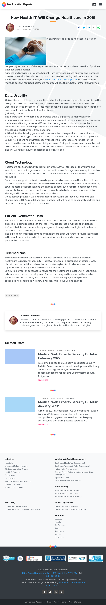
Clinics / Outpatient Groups (16, 469)
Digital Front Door (62, 477)
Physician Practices (13, 484)
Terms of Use (66, 602)
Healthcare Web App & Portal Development (72, 466)
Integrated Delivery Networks (16, 466)
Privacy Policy (53, 602)
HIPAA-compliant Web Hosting (67, 490)
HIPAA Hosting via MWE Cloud (67, 493)
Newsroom (59, 531)
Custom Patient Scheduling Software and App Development (74, 473)
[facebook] (79, 27)
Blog (57, 528)
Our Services (60, 525)
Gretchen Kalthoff (25, 26)
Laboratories (10, 478)
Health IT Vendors (12, 472)
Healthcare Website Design (16, 506)
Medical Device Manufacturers (18, 481)
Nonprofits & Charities (14, 487)
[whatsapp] (99, 27)
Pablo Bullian (69, 350)
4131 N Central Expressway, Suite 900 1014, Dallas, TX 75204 (49, 573)
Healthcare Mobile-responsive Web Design (22, 509)
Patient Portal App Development (68, 469)
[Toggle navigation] (100, 4)
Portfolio (58, 522)
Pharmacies (10, 475)
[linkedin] (89, 27)
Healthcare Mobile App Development (70, 463)
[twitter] (84, 27)
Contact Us (59, 537)
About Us (58, 519)
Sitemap (77, 602)
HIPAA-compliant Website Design (68, 496)
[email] (94, 27)
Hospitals (9, 463)
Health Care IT (12, 295)
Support (58, 534)
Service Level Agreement (35, 602)
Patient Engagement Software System (70, 509)
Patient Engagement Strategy (67, 506)
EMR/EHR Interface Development (68, 481)
